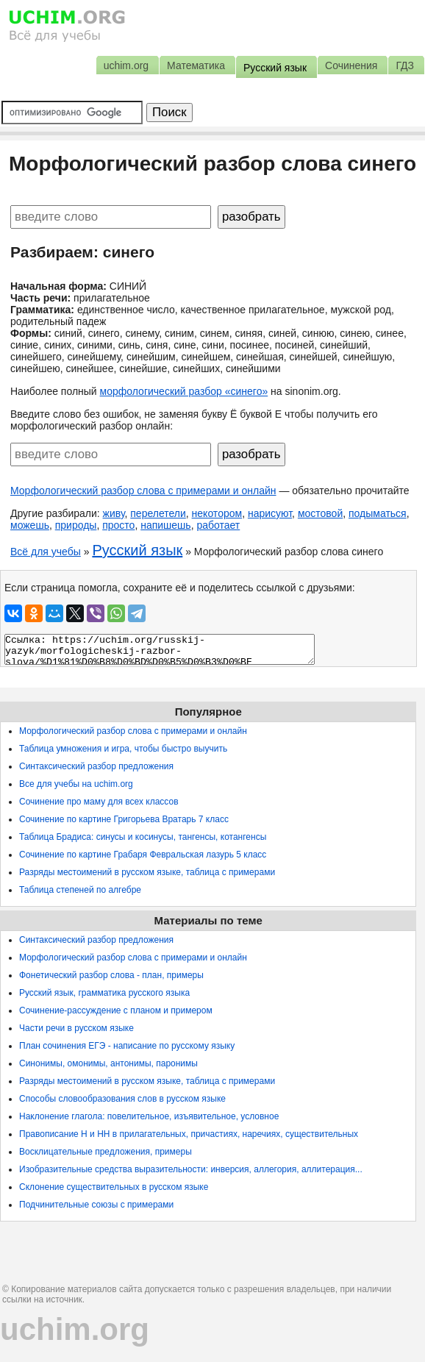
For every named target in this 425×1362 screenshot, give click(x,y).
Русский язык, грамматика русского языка (104, 993)
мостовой (320, 513)
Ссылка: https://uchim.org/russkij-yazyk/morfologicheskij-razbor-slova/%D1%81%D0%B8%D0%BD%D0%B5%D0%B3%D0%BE (159, 649)
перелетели (158, 513)
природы (76, 525)
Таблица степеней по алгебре (80, 890)
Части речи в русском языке (76, 1028)
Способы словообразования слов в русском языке (122, 1099)
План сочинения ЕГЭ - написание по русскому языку (127, 1046)
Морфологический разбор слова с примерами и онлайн (143, 490)
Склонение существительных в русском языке (113, 1187)
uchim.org (74, 1329)
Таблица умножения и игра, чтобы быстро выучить (123, 749)
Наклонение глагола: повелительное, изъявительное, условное (149, 1116)
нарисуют (270, 513)
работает (218, 525)
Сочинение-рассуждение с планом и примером (116, 1010)
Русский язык (137, 550)
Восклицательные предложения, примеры (105, 1152)
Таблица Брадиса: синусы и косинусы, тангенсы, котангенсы (142, 837)
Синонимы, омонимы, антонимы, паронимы (108, 1063)
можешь (29, 525)
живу (114, 513)
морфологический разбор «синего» (184, 391)
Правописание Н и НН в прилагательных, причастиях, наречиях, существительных (188, 1134)
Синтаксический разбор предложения (96, 766)
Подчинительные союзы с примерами (96, 1204)
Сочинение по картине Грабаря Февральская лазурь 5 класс (142, 854)
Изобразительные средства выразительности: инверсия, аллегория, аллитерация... (190, 1169)
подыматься (378, 513)
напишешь (165, 525)
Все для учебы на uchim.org (76, 784)
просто (118, 525)
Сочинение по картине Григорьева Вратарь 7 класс (124, 819)
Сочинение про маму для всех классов (99, 801)
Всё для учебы (45, 551)
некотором (217, 513)
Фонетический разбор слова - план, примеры (111, 975)
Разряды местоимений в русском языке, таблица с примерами (147, 872)
